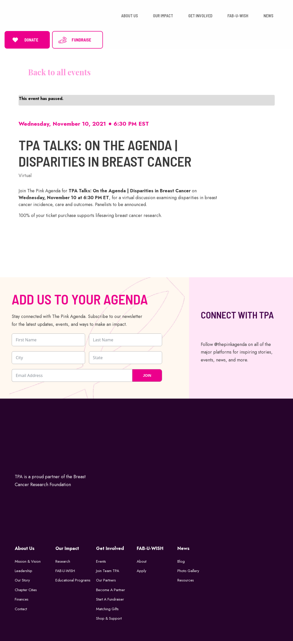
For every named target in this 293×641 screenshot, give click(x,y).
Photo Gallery (188, 569)
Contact (21, 607)
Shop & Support (109, 617)
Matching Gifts (107, 607)
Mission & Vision (28, 560)
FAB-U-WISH (65, 569)
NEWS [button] (268, 15)
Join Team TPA (108, 569)
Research (62, 560)
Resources (185, 579)
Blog (181, 560)
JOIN (147, 374)
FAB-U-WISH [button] (237, 15)
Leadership (24, 569)
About (141, 560)
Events (101, 560)
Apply (141, 569)
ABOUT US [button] (129, 15)
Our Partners (106, 579)
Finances (22, 598)
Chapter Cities (26, 588)
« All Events (55, 71)
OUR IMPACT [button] (163, 15)
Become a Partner (111, 588)
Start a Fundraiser (110, 598)
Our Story (22, 579)
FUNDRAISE (74, 39)
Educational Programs (73, 579)
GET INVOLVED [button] (200, 15)
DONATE (24, 39)
